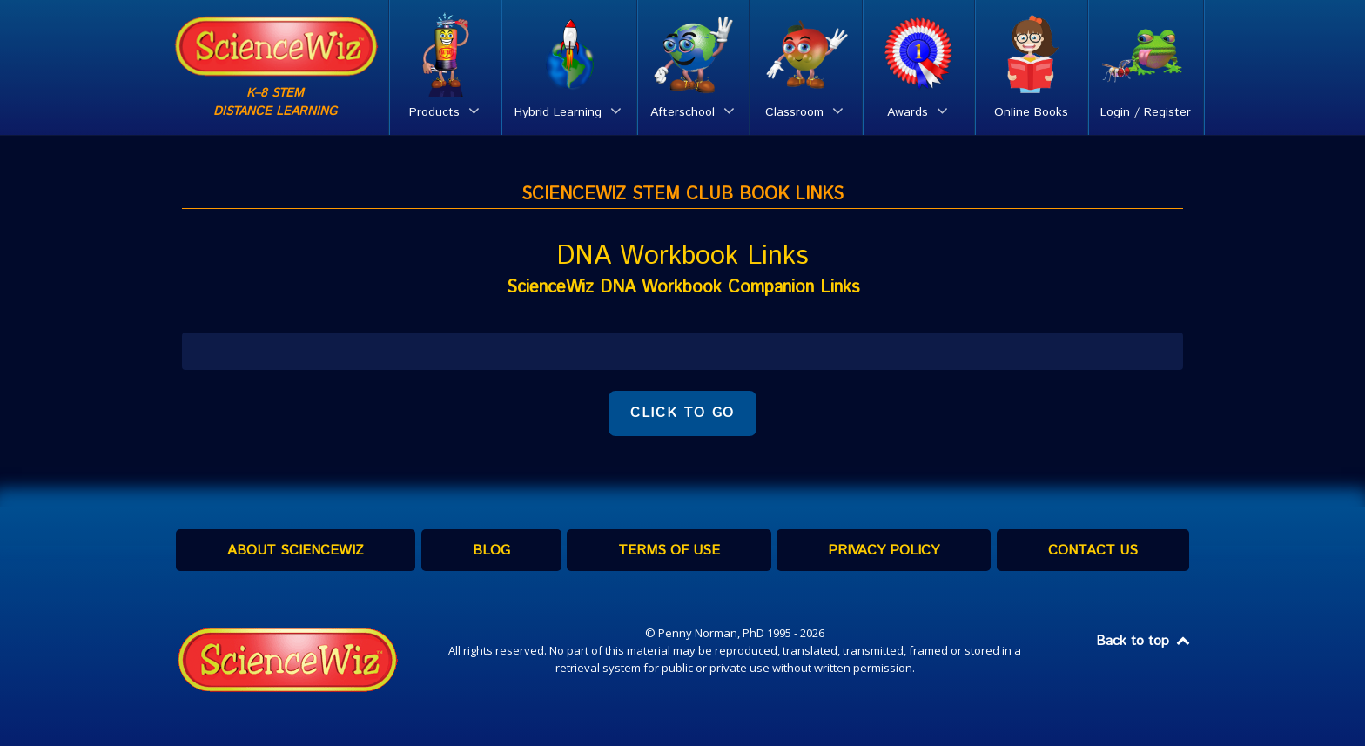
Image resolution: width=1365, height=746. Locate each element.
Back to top (1144, 641)
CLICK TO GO (682, 413)
